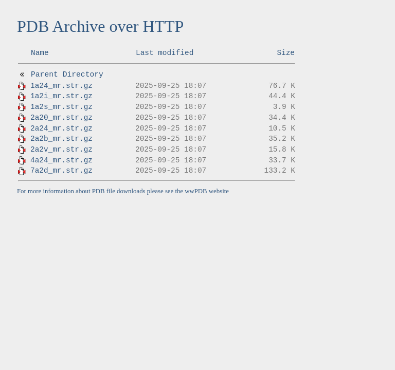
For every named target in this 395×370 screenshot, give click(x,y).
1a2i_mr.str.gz (61, 96)
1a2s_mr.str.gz (61, 107)
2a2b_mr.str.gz (61, 139)
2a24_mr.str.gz (61, 128)
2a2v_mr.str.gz (61, 149)
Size (286, 53)
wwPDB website (207, 191)
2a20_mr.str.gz (61, 118)
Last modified (164, 53)
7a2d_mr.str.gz (61, 170)
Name (40, 53)
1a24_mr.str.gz (61, 86)
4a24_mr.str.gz (61, 160)
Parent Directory (67, 74)
